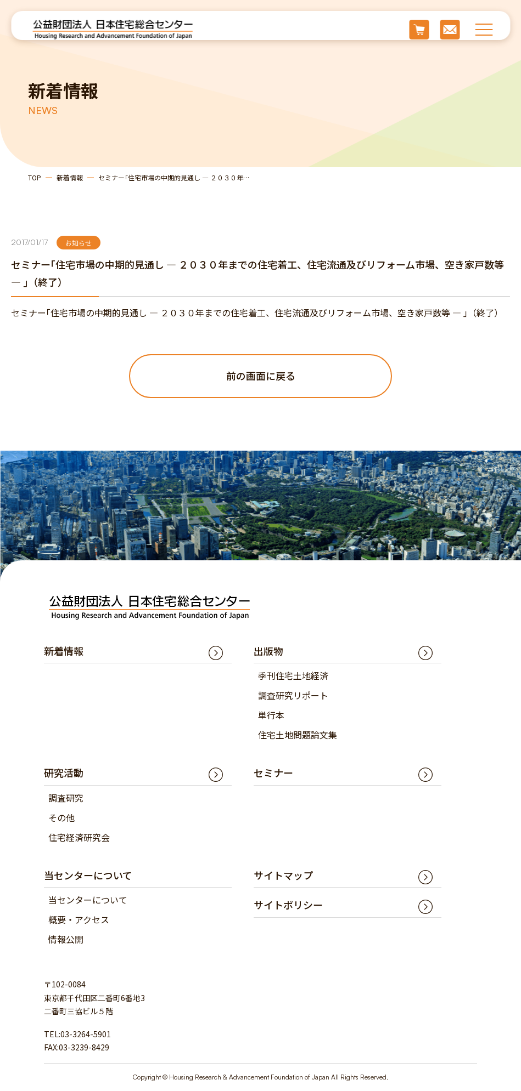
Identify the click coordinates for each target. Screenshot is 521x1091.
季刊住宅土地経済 (293, 676)
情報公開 (65, 939)
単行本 (271, 715)
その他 (61, 817)
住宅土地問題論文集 (297, 735)
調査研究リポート (293, 695)
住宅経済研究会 (79, 837)
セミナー (273, 773)
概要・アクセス (78, 920)
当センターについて (87, 900)
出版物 (268, 651)
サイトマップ (283, 875)
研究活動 (63, 773)
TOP (34, 177)
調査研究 (65, 797)
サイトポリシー (288, 905)
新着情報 (70, 177)
